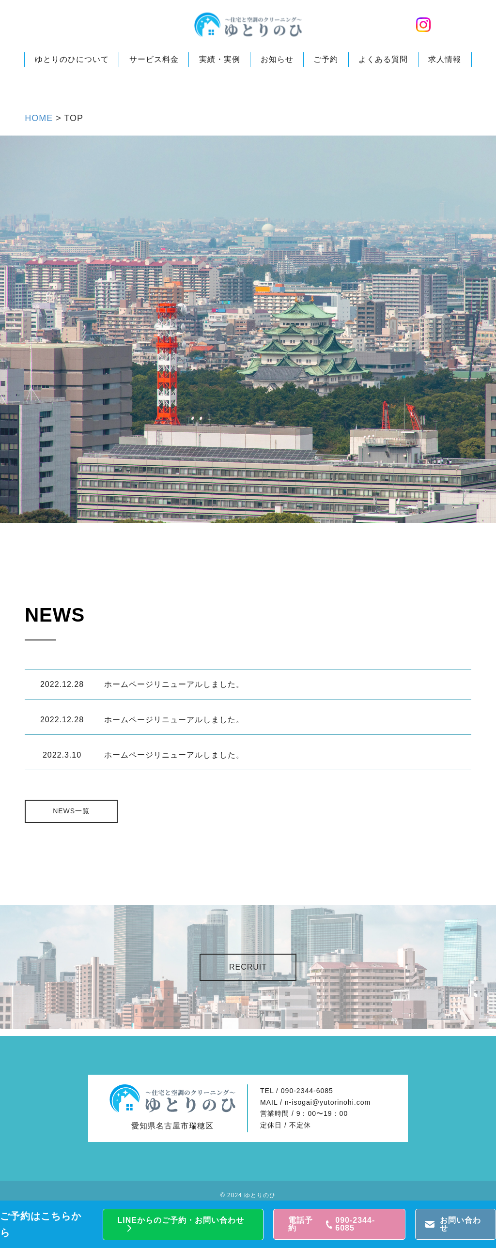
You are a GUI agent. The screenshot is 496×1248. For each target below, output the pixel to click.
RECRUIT (248, 967)
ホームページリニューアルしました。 (174, 684)
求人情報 (444, 59)
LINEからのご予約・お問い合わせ (181, 1220)
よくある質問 (383, 59)
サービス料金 (154, 59)
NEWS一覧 (73, 811)
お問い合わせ (460, 1224)
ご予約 (325, 59)
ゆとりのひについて (72, 59)
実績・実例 (219, 59)
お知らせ (277, 59)
